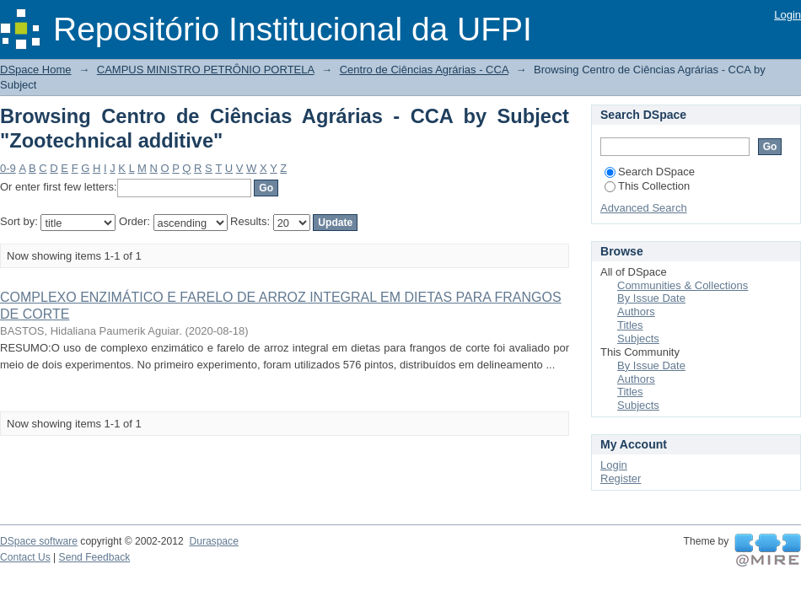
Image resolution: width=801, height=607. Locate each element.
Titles (630, 325)
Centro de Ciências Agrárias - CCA (424, 69)
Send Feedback (95, 557)
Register (620, 478)
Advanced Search (643, 207)
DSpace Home (36, 69)
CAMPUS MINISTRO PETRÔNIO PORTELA (205, 69)
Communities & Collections (682, 285)
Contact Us (25, 557)
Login (787, 14)
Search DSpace (650, 171)
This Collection (647, 186)
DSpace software (39, 541)
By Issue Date (651, 298)
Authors (636, 311)
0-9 (8, 168)
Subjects (638, 338)
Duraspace (213, 541)
